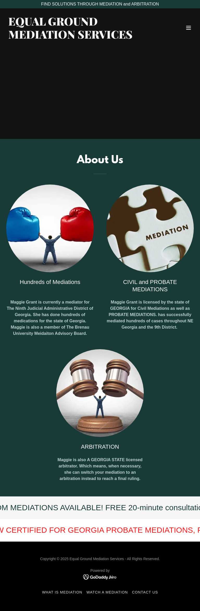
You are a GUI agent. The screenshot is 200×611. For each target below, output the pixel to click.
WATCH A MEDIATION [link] (107, 592)
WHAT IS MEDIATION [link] (62, 592)
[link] (70, 37)
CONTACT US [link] (145, 592)
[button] (188, 27)
